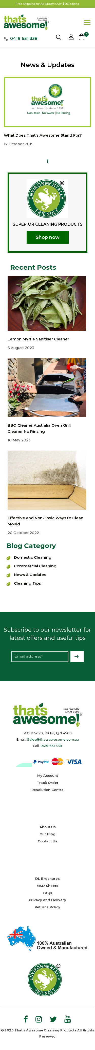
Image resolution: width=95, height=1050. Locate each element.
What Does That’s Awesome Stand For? (43, 135)
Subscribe (77, 656)
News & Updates (30, 574)
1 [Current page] (47, 161)
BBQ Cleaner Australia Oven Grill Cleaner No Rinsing (39, 428)
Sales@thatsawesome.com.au (53, 739)
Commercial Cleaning (35, 566)
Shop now (48, 237)
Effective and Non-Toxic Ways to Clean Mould (45, 520)
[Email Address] (39, 656)
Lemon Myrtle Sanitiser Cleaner (38, 339)
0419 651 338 (23, 38)
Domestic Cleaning (32, 557)
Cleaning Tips (27, 583)
